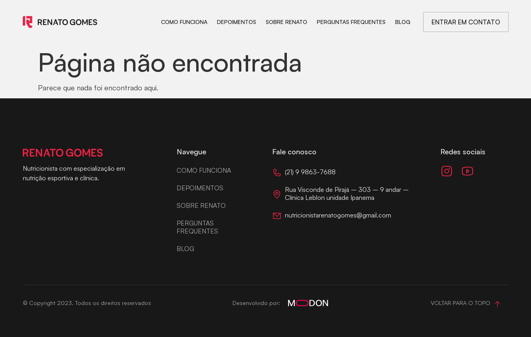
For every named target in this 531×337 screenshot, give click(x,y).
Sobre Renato (286, 21)
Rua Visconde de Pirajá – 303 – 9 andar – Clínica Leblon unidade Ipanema (347, 193)
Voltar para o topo (460, 302)
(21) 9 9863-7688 (310, 172)
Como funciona (184, 21)
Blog (402, 21)
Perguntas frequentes (351, 21)
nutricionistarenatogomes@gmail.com (338, 215)
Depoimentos (236, 21)
